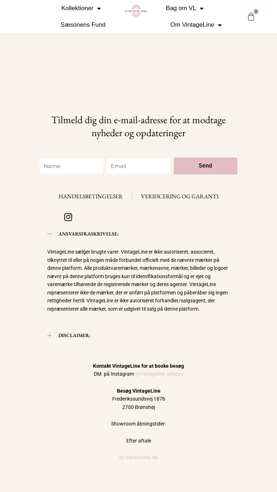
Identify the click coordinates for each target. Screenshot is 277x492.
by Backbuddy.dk (138, 457)
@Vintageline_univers (159, 374)
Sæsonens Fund (83, 24)
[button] (138, 234)
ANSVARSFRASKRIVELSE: (88, 233)
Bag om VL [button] (185, 8)
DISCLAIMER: (74, 335)
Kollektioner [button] (81, 8)
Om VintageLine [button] (196, 25)
